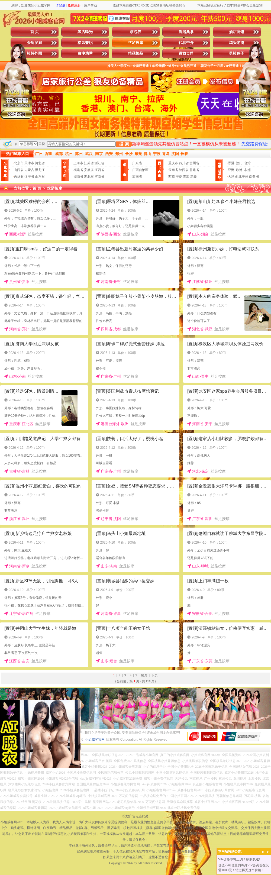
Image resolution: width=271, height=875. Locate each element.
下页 (154, 675)
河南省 (99, 177)
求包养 (135, 32)
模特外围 (34, 53)
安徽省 (89, 170)
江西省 (99, 170)
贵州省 (194, 163)
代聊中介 (186, 43)
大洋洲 (233, 177)
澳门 (239, 163)
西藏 (171, 177)
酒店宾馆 (236, 32)
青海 (186, 177)
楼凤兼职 (85, 43)
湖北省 (89, 177)
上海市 (78, 163)
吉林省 (19, 177)
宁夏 (179, 177)
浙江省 (99, 163)
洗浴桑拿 (186, 32)
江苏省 (89, 163)
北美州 (243, 177)
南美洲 (254, 177)
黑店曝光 (85, 32)
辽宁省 (29, 177)
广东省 (137, 163)
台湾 (247, 163)
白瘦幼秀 (85, 53)
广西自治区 (140, 170)
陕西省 (184, 170)
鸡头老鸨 (236, 43)
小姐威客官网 (95, 739)
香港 (231, 163)
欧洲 (239, 170)
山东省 (40, 177)
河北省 (40, 163)
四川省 (184, 163)
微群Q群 (186, 53)
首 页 (34, 32)
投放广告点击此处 (135, 816)
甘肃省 (194, 170)
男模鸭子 (236, 53)
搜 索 (124, 144)
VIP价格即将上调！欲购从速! (239, 859)
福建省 (78, 170)
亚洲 (231, 170)
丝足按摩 (135, 43)
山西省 (19, 170)
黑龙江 (40, 170)
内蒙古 (29, 170)
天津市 (29, 163)
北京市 (19, 163)
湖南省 (78, 177)
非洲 (247, 170)
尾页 (144, 675)
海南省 (137, 177)
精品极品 (135, 53)
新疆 (193, 177)
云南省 (173, 170)
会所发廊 (34, 43)
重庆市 (173, 163)
